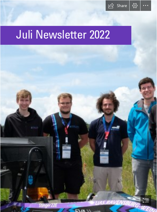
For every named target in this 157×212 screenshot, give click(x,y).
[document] (78, 106)
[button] (117, 5)
